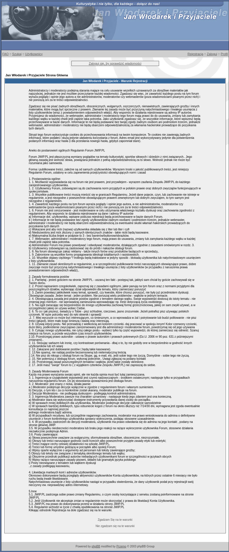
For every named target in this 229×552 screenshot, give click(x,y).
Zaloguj (212, 54)
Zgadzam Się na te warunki (115, 519)
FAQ (5, 54)
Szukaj (16, 54)
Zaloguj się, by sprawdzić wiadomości (115, 63)
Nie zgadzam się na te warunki (114, 526)
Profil (224, 54)
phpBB (95, 546)
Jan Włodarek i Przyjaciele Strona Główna (36, 75)
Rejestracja (195, 54)
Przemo (121, 546)
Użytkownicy (34, 54)
